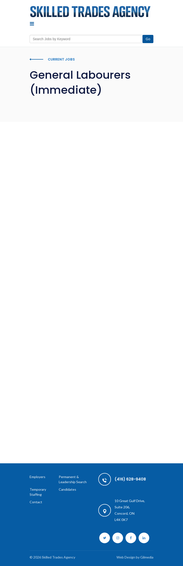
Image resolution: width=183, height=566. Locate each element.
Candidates (67, 489)
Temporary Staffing (38, 491)
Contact (36, 502)
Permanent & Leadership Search (73, 479)
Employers (37, 477)
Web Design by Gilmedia (134, 557)
